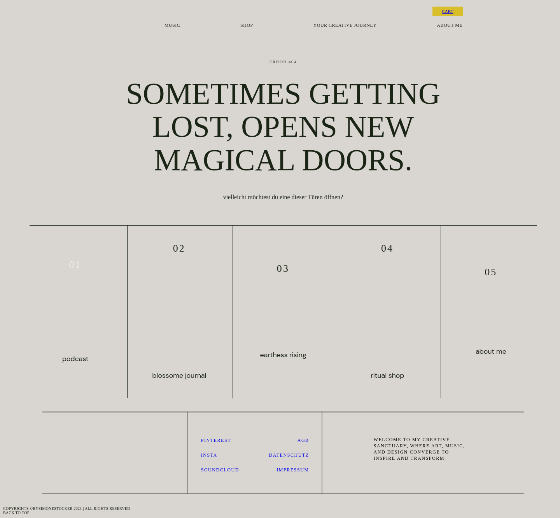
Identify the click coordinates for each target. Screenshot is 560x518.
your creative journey (345, 25)
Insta (209, 455)
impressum (292, 470)
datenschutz (289, 455)
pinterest (216, 440)
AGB (303, 440)
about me (449, 25)
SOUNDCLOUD (220, 470)
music (172, 25)
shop (246, 25)
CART (447, 11)
